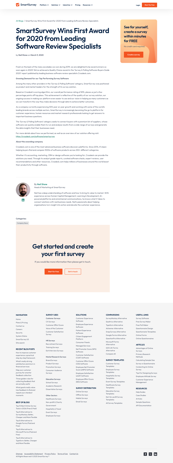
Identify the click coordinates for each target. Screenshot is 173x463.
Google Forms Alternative (116, 335)
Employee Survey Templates (112, 370)
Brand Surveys (51, 360)
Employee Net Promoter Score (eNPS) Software (85, 368)
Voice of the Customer (54, 328)
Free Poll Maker (142, 325)
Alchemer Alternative (114, 328)
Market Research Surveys (56, 357)
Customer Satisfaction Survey (55, 333)
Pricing (77, 5)
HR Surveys (50, 340)
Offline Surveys (82, 395)
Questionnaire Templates (146, 332)
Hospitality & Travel (53, 409)
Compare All (111, 354)
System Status (21, 336)
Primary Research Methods (143, 355)
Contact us (20, 326)
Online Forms (141, 335)
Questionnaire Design (144, 328)
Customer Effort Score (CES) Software (85, 362)
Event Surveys (51, 412)
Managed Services (83, 346)
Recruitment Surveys (54, 344)
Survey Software (142, 318)
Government (51, 405)
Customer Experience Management (144, 380)
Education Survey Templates (112, 392)
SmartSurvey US (22, 339)
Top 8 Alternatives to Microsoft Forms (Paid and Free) (26, 432)
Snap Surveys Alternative (116, 332)
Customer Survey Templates (112, 364)
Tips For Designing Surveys (146, 373)
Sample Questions (143, 402)
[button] (44, 5)
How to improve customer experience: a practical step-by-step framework (26, 355)
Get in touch (73, 271)
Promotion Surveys (53, 367)
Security (19, 333)
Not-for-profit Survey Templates (114, 398)
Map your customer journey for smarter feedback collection (23, 372)
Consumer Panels (83, 342)
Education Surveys (53, 379)
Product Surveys (52, 363)
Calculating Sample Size (145, 360)
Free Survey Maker (143, 322)
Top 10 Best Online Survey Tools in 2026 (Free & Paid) (26, 407)
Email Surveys (81, 402)
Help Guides (140, 392)
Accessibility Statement (33, 454)
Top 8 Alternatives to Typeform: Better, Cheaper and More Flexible (26, 440)
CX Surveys (50, 322)
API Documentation (143, 405)
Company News (22, 223)
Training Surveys (52, 347)
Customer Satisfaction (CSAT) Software (85, 356)
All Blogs (19, 21)
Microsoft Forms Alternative (112, 343)
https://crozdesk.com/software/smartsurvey (35, 136)
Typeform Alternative (114, 325)
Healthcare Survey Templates (113, 386)
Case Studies (141, 395)
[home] (28, 5)
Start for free (149, 5)
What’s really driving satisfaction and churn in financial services (25, 364)
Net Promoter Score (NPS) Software (86, 350)
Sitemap (19, 454)
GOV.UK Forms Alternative (112, 349)
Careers (19, 329)
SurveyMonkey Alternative (116, 318)
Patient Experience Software (83, 331)
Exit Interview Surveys (54, 351)
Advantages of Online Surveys (144, 349)
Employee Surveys (53, 416)
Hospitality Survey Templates (113, 377)
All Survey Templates (114, 403)
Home (18, 319)
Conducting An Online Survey (144, 368)
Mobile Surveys (82, 398)
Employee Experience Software (84, 325)
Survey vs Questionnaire (145, 363)
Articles (139, 399)
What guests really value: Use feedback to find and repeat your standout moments (25, 391)
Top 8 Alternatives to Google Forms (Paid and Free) (25, 423)
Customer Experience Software (84, 319)
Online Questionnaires (145, 338)
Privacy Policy (50, 454)
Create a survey (133, 55)
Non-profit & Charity (54, 402)
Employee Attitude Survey (146, 376)
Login (138, 5)
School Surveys (52, 382)
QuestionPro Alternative (115, 338)
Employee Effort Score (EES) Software (85, 380)
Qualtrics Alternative (114, 322)
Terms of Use (62, 454)
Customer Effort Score (55, 325)
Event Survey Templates (115, 381)
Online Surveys (82, 391)
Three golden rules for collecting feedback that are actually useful (25, 381)
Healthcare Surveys (53, 399)
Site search (20, 343)
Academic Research (54, 386)
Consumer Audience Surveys (54, 371)
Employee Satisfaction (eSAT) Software (85, 374)
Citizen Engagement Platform (84, 337)
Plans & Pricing (22, 322)
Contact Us (74, 454)
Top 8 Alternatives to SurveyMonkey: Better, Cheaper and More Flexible (26, 414)
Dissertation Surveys (54, 389)
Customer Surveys (53, 318)
